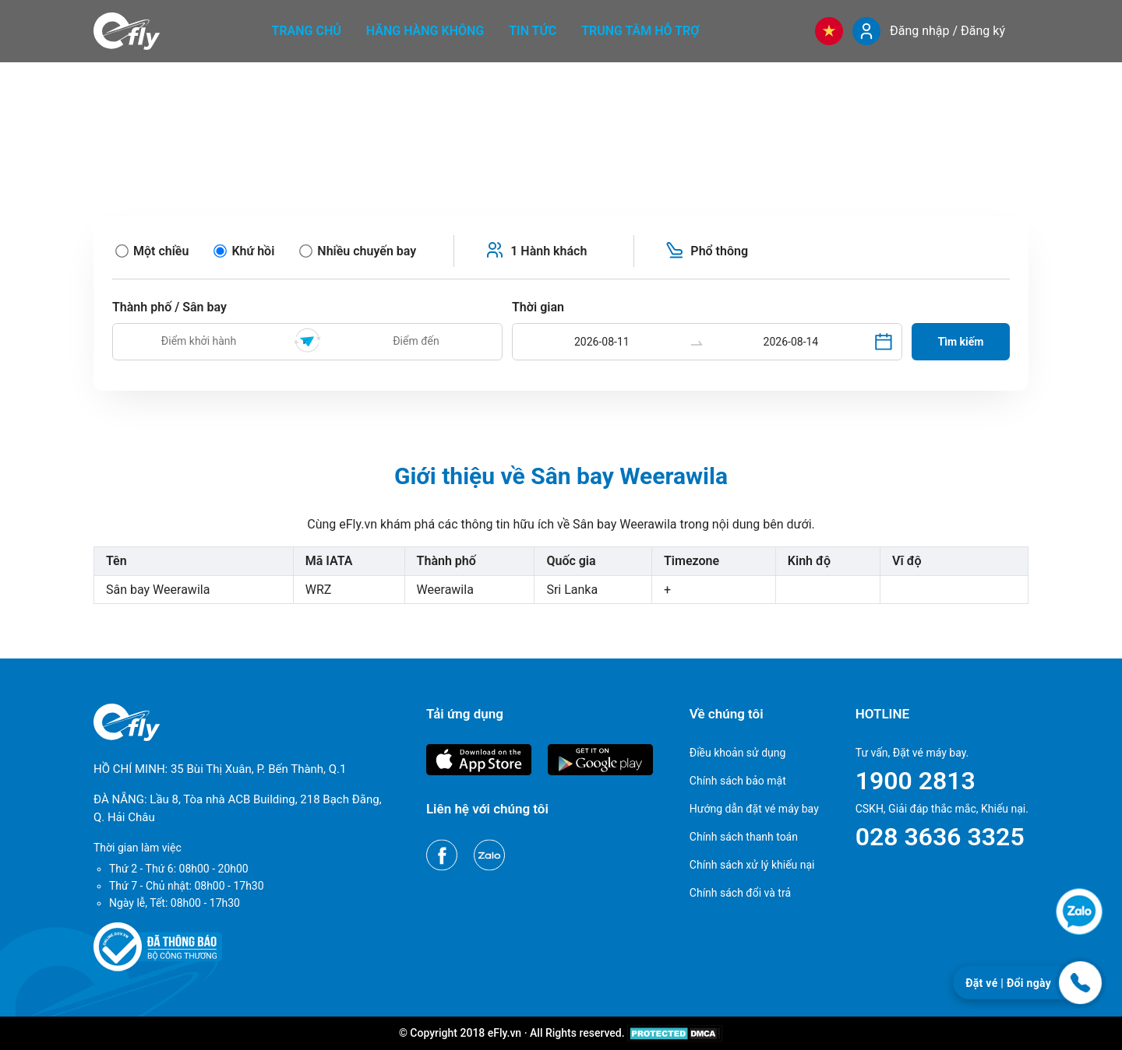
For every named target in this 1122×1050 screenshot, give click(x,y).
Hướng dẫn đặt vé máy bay (754, 808)
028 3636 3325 (940, 837)
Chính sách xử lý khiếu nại (752, 865)
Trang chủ (306, 30)
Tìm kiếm (961, 341)
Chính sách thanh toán (744, 837)
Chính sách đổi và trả (740, 893)
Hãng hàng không (425, 30)
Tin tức (532, 30)
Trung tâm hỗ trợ (640, 30)
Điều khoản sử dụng (738, 752)
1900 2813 (916, 780)
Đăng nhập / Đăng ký (947, 30)
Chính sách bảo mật (738, 780)
